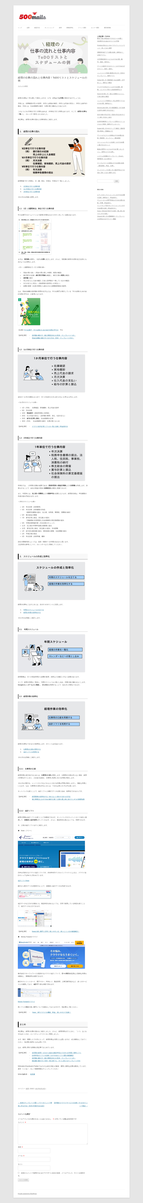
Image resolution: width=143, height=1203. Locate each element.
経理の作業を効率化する (32, 612)
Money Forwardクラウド (26, 1002)
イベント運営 (82, 27)
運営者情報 (107, 27)
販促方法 (37, 27)
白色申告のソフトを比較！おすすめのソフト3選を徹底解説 (53, 1055)
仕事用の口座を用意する (32, 749)
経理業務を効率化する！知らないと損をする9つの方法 (51, 796)
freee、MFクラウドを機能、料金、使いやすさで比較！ (51, 1012)
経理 (60, 27)
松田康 (32, 1074)
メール (21, 1156)
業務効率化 (69, 27)
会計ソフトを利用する (31, 752)
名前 (20, 1147)
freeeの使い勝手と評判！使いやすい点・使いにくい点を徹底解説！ (55, 931)
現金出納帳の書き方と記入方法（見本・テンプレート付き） (53, 338)
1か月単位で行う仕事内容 (32, 189)
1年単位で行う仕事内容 (31, 192)
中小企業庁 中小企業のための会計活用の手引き (41, 330)
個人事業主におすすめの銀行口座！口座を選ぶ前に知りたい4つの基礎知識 (58, 799)
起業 (28, 27)
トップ (20, 27)
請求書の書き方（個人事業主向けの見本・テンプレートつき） (54, 335)
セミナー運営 (95, 27)
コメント (22, 1122)
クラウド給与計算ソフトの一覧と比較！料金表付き (50, 426)
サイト (20, 1164)
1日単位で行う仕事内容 (31, 186)
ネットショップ (49, 27)
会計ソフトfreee (23, 881)
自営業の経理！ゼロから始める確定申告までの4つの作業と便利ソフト (56, 1053)
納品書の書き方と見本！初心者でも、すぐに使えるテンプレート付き (56, 1061)
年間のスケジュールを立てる (33, 610)
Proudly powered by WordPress (27, 1194)
